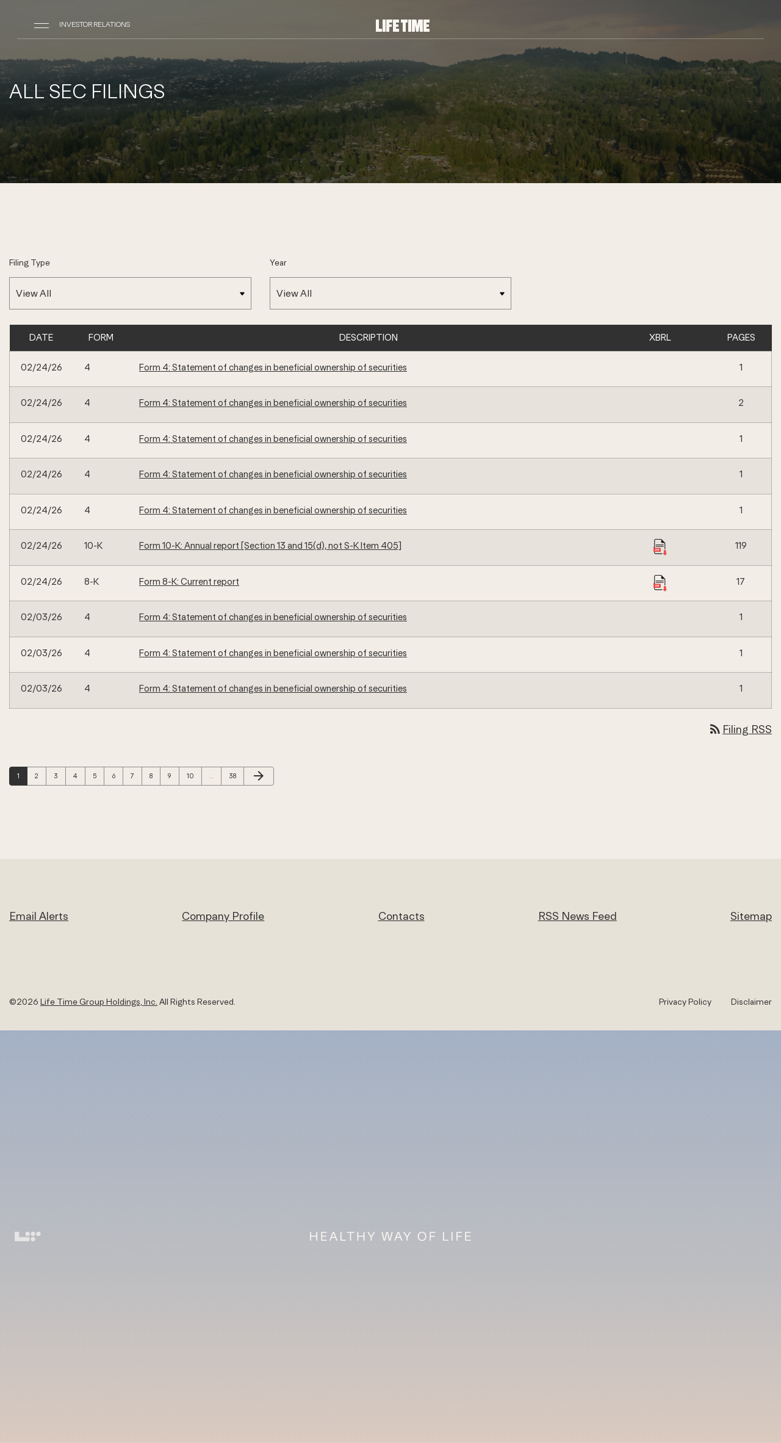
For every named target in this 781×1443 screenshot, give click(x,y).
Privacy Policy (685, 1001)
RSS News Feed (577, 916)
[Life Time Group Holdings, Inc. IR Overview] (403, 24)
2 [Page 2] (40, 775)
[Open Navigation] (41, 24)
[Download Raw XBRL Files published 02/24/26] (660, 546)
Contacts (401, 916)
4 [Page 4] (79, 775)
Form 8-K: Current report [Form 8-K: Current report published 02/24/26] (189, 581)
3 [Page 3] (59, 775)
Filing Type (29, 262)
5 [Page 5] (98, 775)
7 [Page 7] (136, 775)
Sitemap (751, 916)
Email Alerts (38, 916)
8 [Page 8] (154, 775)
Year (278, 262)
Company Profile (223, 916)
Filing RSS (740, 729)
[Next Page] (258, 776)
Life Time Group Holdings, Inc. (98, 1002)
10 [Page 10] (193, 775)
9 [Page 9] (173, 775)
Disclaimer (751, 1001)
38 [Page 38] (235, 775)
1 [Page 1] (21, 775)
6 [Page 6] (117, 775)
